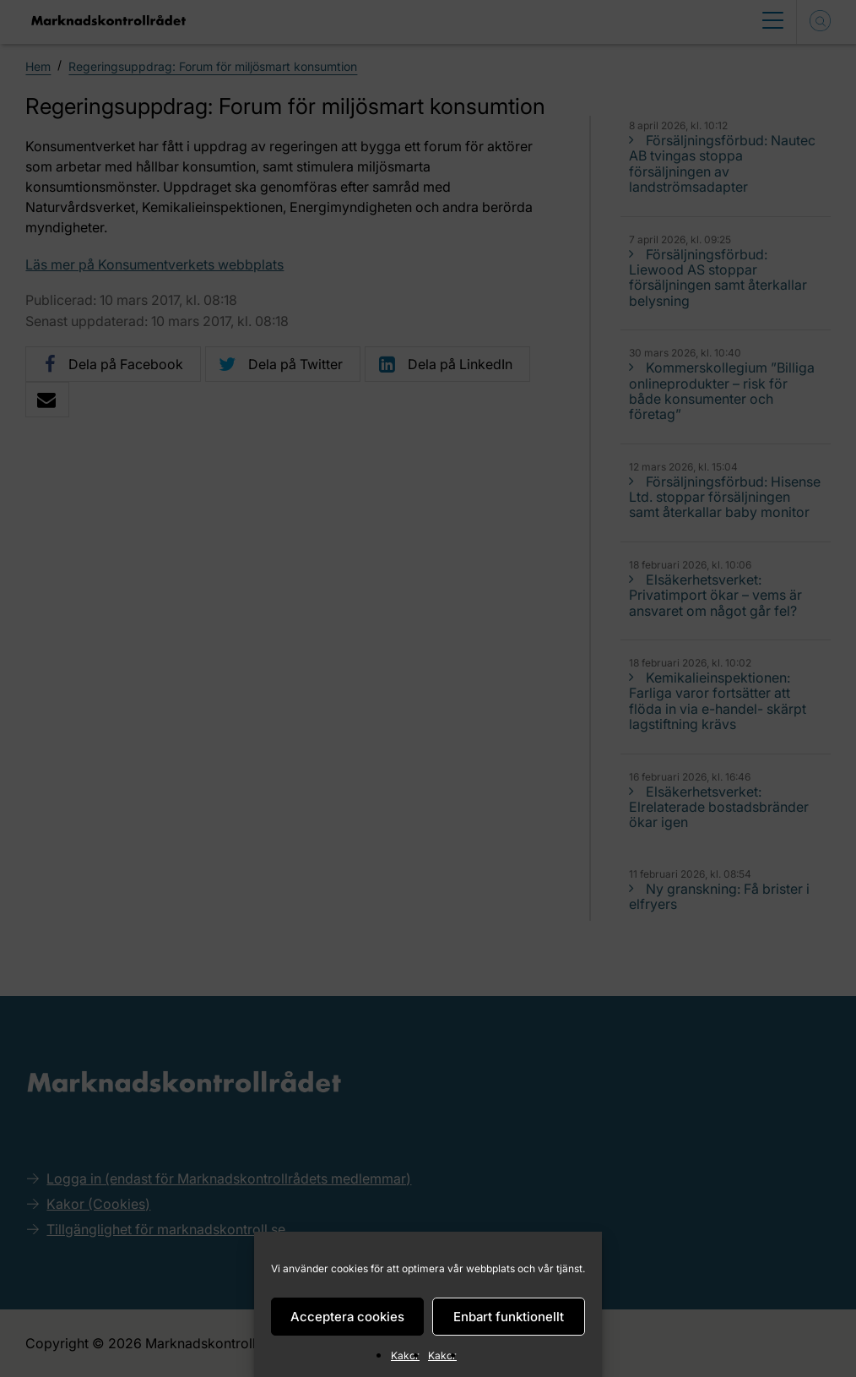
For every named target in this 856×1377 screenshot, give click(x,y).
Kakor (405, 1355)
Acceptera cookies (347, 1317)
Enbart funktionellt (508, 1317)
